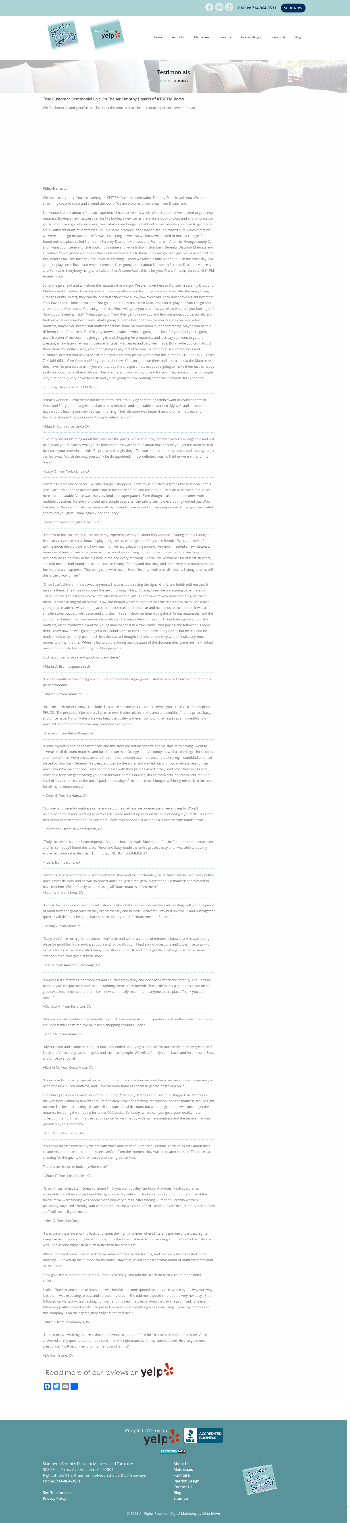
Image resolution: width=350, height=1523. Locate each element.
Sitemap (180, 1498)
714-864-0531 (68, 1481)
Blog (298, 37)
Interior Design (251, 37)
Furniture (225, 37)
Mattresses (201, 37)
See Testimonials (57, 1492)
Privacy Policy (54, 1498)
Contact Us (278, 37)
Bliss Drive (211, 1513)
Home (158, 37)
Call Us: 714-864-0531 (257, 7)
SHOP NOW (293, 8)
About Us (178, 37)
